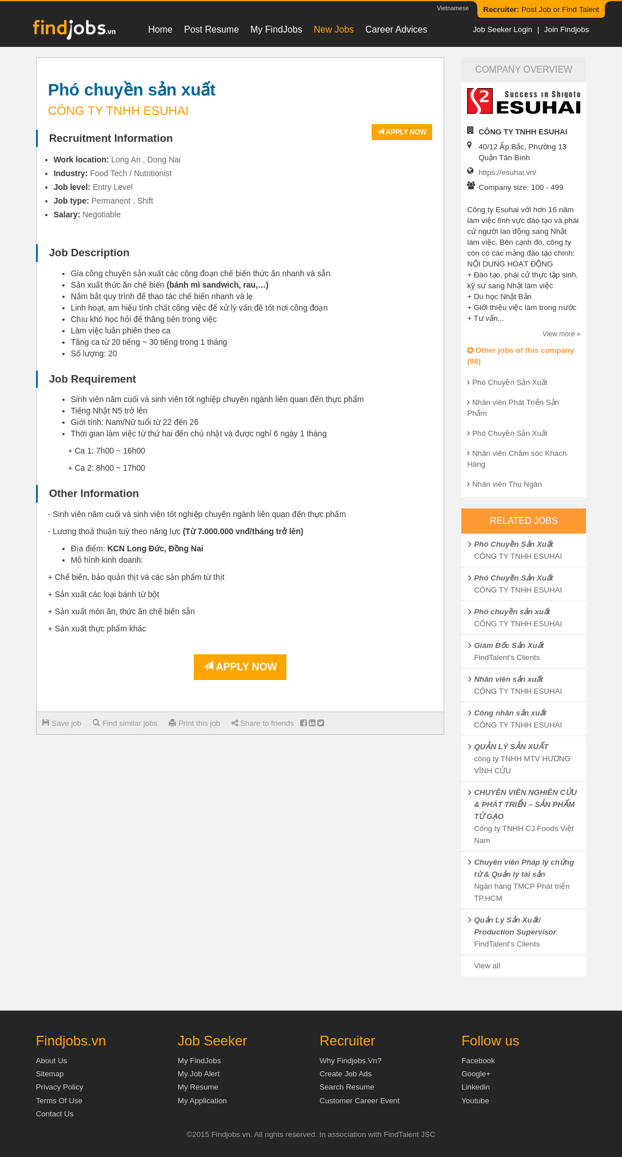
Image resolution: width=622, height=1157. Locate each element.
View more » (561, 334)
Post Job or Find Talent (541, 9)
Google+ (476, 1073)
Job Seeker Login (502, 29)
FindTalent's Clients (507, 657)
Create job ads (346, 1073)
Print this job (194, 723)
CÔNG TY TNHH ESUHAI (518, 556)
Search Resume (347, 1087)
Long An (126, 159)
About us (51, 1060)
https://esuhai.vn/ (507, 172)
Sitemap (50, 1073)
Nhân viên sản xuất (508, 679)
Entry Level (113, 187)
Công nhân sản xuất (510, 713)
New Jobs (334, 29)
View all (487, 965)
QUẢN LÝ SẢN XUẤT (511, 746)
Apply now (401, 132)
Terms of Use (59, 1100)
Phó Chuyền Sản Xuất (510, 382)
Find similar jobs (125, 723)
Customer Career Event (360, 1100)
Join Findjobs (566, 29)
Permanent (110, 200)
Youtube (475, 1100)
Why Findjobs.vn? (350, 1060)
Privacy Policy (59, 1087)
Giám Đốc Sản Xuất (509, 645)
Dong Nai (164, 159)
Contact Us (55, 1114)
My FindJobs (276, 29)
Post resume (211, 29)
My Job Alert (199, 1073)
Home (160, 29)
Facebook (478, 1060)
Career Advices (396, 29)
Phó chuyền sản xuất (512, 611)
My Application (202, 1100)
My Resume (198, 1087)
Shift (145, 200)
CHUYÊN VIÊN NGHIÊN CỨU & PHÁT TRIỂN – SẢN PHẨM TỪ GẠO (525, 804)
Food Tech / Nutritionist (131, 173)
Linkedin (475, 1087)
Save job (62, 723)
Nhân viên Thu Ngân (507, 484)
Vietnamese (453, 8)
